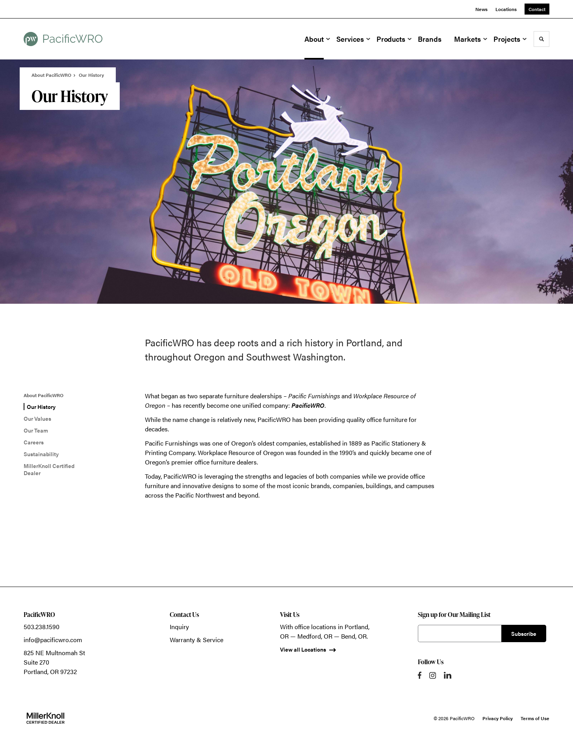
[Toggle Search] (541, 39)
